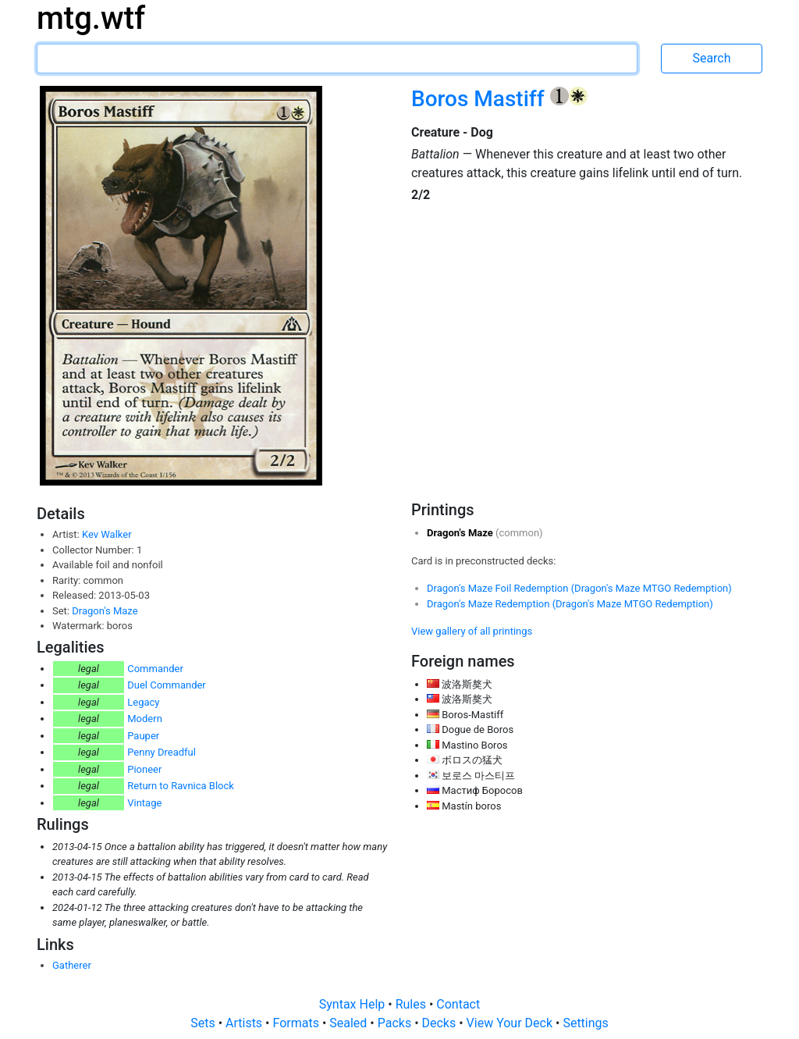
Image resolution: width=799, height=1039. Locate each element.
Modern (144, 718)
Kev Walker (107, 534)
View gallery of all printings (471, 631)
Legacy (143, 702)
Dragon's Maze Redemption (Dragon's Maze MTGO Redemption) (570, 604)
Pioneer (144, 769)
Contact (458, 1004)
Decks (441, 1023)
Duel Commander (166, 685)
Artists (245, 1023)
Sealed (349, 1023)
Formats (296, 1023)
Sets (204, 1023)
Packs (396, 1023)
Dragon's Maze (104, 611)
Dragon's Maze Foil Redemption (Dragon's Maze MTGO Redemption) (579, 588)
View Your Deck (511, 1023)
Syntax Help (354, 1004)
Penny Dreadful (161, 752)
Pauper (143, 736)
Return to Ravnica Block (180, 786)
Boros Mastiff (480, 99)
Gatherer (71, 965)
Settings (585, 1023)
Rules (412, 1004)
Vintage (144, 803)
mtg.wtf (91, 18)
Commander (155, 668)
